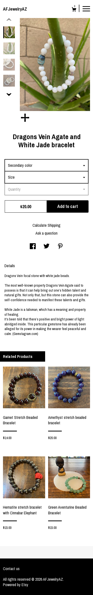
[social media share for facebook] (33, 246)
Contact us (11, 568)
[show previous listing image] (9, 20)
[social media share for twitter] (46, 246)
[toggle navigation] (86, 8)
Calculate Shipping (46, 225)
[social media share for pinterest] (60, 246)
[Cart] (74, 10)
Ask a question (46, 233)
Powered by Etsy (15, 584)
